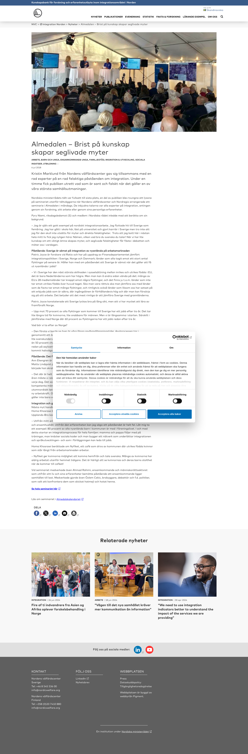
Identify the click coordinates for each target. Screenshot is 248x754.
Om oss (212, 16)
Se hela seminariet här (44, 488)
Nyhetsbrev (83, 682)
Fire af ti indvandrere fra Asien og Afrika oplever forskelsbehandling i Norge (60, 608)
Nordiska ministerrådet (135, 731)
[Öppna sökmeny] (221, 17)
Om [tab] (171, 347)
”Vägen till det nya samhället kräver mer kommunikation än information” (120, 608)
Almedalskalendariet (69, 498)
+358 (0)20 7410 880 (49, 703)
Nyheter (96, 16)
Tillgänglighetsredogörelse (136, 686)
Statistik (148, 16)
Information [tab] (124, 347)
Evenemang (132, 16)
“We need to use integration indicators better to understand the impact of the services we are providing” (186, 610)
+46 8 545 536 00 (46, 686)
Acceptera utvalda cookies (124, 414)
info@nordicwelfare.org (46, 689)
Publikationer (113, 16)
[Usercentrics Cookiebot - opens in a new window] (178, 337)
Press (123, 678)
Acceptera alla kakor (169, 414)
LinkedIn (81, 678)
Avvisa (78, 414)
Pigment (138, 695)
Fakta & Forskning (168, 16)
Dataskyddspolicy (131, 682)
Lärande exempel (194, 16)
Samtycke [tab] (76, 347)
